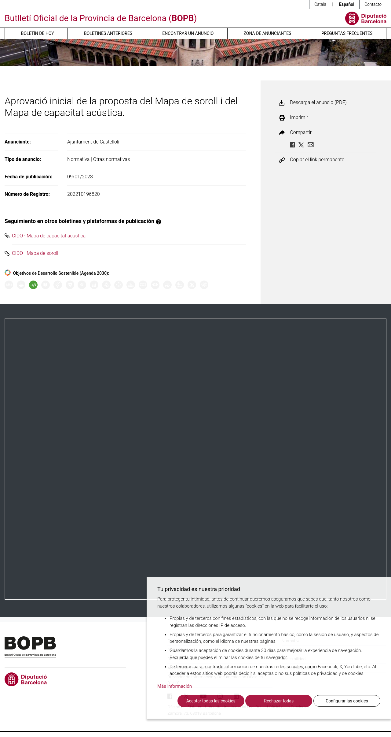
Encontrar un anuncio (188, 33)
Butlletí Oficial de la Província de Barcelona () (101, 18)
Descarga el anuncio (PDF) (318, 102)
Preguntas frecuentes (346, 33)
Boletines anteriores (108, 33)
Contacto (373, 4)
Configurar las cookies (347, 700)
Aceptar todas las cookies (211, 700)
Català (320, 4)
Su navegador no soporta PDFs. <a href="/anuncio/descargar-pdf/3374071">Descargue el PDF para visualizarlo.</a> (195, 459)
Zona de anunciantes (267, 33)
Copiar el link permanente (317, 160)
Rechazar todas (279, 700)
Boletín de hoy (37, 33)
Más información (174, 686)
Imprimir (299, 117)
